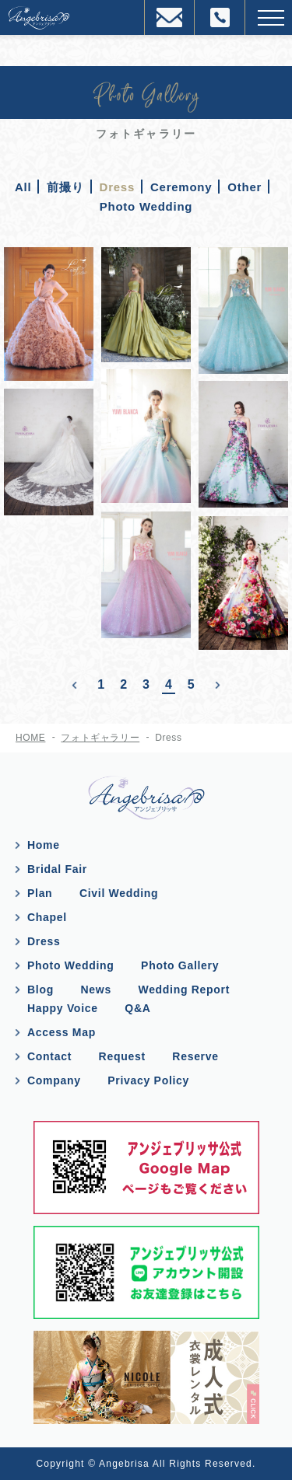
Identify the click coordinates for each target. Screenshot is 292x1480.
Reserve (195, 1056)
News (96, 989)
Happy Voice (62, 1008)
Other (244, 187)
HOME (30, 737)
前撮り (65, 187)
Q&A (137, 1008)
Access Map (61, 1032)
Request (122, 1056)
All (23, 187)
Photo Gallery (180, 965)
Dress (43, 941)
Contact (49, 1056)
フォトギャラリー (100, 737)
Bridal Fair (57, 869)
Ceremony (181, 187)
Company (54, 1080)
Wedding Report (184, 989)
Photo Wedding (146, 206)
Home (43, 845)
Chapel (47, 917)
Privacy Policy (148, 1080)
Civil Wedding (118, 893)
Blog (40, 989)
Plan (39, 893)
